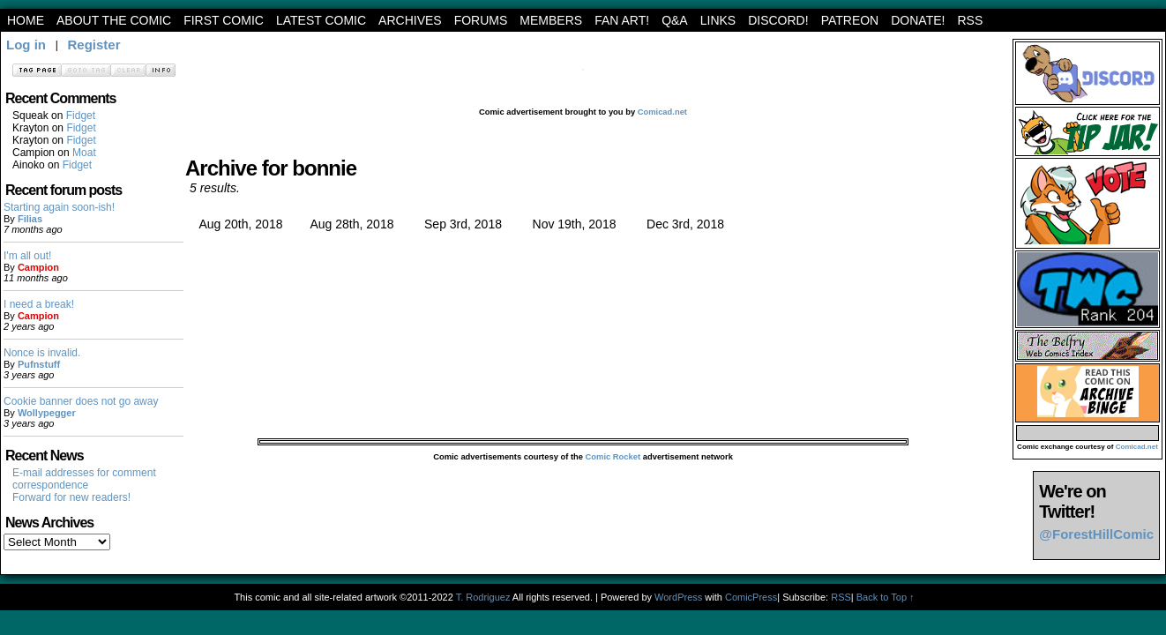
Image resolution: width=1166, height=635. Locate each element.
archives (410, 20)
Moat (84, 152)
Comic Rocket (613, 456)
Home (25, 20)
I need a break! (39, 304)
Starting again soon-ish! (59, 207)
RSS (970, 20)
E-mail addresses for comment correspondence (84, 479)
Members (550, 20)
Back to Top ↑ (885, 597)
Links (718, 20)
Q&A (674, 20)
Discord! (778, 20)
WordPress (678, 597)
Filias (30, 218)
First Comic (223, 20)
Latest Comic (321, 20)
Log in (26, 44)
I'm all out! (27, 256)
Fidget (80, 115)
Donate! (918, 20)
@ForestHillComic (1096, 534)
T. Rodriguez (483, 597)
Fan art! (621, 20)
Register (93, 44)
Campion (38, 267)
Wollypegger (47, 412)
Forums (481, 20)
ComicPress (751, 597)
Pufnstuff (39, 364)
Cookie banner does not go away (81, 401)
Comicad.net (662, 112)
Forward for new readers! (71, 497)
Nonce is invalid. (42, 353)
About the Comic (113, 20)
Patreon (850, 20)
